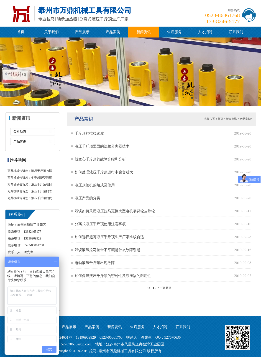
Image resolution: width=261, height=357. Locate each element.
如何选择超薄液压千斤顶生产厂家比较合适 (109, 237)
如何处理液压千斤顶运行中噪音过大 (104, 172)
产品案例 (113, 32)
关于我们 (51, 32)
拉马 (93, 351)
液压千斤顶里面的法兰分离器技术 (102, 146)
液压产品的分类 (87, 198)
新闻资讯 (143, 32)
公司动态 (19, 131)
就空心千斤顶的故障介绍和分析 (100, 159)
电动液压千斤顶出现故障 (95, 263)
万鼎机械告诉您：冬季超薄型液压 (30, 177)
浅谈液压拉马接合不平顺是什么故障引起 (107, 250)
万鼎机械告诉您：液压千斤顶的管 (30, 191)
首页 (20, 32)
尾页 (168, 288)
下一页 (161, 288)
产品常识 (19, 141)
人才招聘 (205, 32)
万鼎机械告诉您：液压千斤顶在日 (30, 184)
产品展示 (82, 32)
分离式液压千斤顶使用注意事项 (100, 224)
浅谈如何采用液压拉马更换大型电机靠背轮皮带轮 (115, 211)
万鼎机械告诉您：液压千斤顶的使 (30, 198)
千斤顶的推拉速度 (89, 133)
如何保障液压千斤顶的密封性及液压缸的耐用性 (113, 276)
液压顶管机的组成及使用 (95, 185)
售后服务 (174, 32)
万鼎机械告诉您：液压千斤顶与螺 (30, 170)
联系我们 (236, 32)
